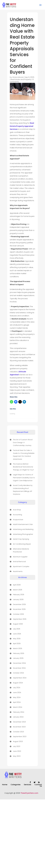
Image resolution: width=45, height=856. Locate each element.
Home (4, 785)
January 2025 (18, 658)
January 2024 (18, 717)
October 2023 (18, 732)
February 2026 (18, 594)
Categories (15, 785)
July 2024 (16, 687)
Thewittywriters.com (29, 793)
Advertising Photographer (23, 534)
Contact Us (38, 785)
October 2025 (18, 614)
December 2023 (19, 722)
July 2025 (16, 629)
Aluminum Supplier (20, 557)
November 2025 (19, 609)
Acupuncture (18, 519)
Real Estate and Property (21, 79)
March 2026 (17, 590)
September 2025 (19, 619)
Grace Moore (17, 77)
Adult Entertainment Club (23, 524)
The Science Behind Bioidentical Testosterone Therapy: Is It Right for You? (23, 467)
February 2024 (18, 712)
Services (27, 785)
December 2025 (19, 604)
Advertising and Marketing (23, 529)
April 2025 (17, 643)
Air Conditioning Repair (22, 544)
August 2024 (18, 683)
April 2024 (17, 702)
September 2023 (19, 736)
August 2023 (18, 741)
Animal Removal (19, 561)
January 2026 (18, 599)
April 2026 (17, 585)
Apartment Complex (21, 566)
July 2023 (16, 746)
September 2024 (19, 678)
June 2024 (17, 692)
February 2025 (18, 653)
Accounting (17, 514)
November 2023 (19, 727)
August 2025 (18, 624)
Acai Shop (17, 510)
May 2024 (16, 697)
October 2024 (18, 673)
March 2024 (17, 707)
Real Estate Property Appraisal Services (22, 126)
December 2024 (19, 663)
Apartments (17, 571)
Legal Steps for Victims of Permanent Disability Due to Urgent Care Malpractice (24, 477)
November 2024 (19, 668)
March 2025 (17, 648)
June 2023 (17, 751)
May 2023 (16, 756)
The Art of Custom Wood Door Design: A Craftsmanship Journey (22, 442)
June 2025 (17, 634)
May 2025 (16, 638)
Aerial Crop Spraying (21, 539)
